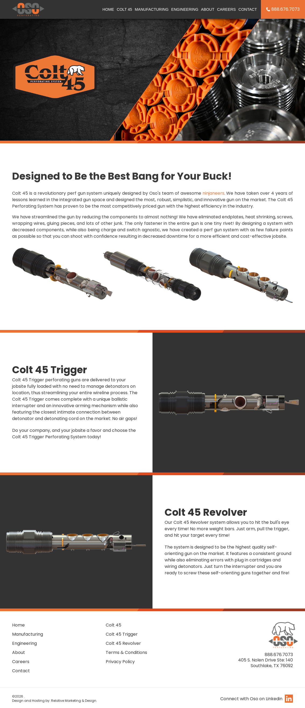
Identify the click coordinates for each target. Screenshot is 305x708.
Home (108, 9)
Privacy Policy (120, 662)
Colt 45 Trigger (122, 634)
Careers (226, 9)
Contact (248, 9)
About (207, 9)
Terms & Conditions (126, 652)
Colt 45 (124, 9)
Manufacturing (152, 9)
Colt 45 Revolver (123, 643)
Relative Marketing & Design (73, 700)
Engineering (184, 9)
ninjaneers (213, 193)
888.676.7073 (285, 9)
